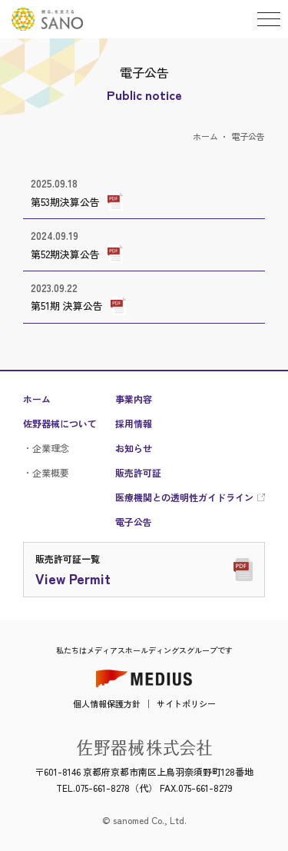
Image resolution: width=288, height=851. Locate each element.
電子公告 (133, 522)
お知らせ (133, 448)
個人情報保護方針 (107, 703)
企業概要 (50, 472)
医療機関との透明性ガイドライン (184, 497)
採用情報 (133, 423)
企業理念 (50, 447)
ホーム (205, 136)
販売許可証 (138, 472)
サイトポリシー (186, 703)
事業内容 (133, 399)
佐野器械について (60, 423)
